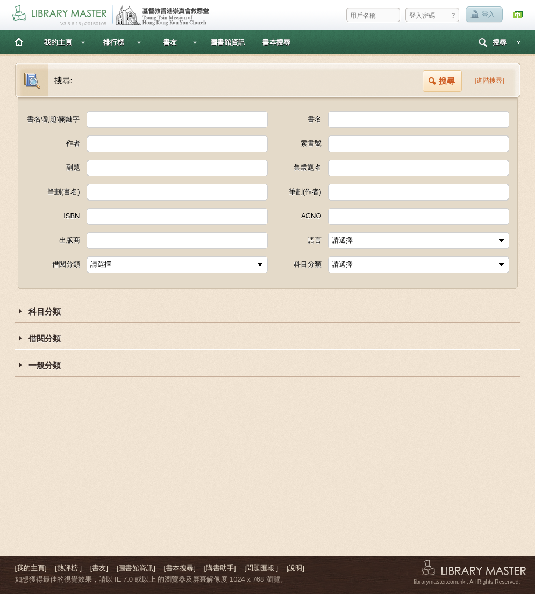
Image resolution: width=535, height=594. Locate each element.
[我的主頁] (31, 568)
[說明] (295, 568)
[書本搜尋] (180, 568)
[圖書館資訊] (136, 568)
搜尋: (63, 80)
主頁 (19, 42)
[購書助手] (220, 568)
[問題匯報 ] (261, 568)
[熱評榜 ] (68, 568)
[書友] (99, 568)
